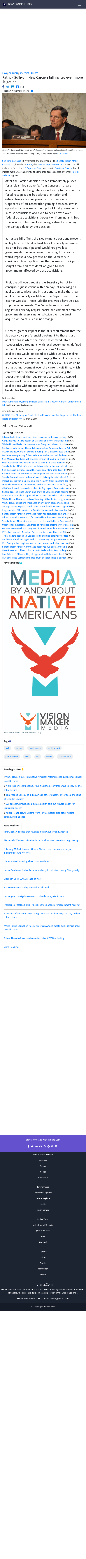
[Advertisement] (28, 42)
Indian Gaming (43, 1210)
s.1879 (27, 756)
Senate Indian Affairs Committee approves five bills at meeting (34, 547)
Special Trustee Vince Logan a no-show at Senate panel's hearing (35, 492)
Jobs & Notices (43, 1231)
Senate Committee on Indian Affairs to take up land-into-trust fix (36, 477)
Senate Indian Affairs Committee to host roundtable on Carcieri (35, 521)
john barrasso (35, 748)
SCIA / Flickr (62, 153)
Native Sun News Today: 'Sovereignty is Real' (26, 888)
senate (49, 756)
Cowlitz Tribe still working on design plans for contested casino (35, 474)
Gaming (20, 4)
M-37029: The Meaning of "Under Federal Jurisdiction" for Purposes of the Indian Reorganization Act (42, 417)
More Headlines (11, 947)
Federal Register (43, 1198)
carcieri (19, 748)
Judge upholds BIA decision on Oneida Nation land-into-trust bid (34, 510)
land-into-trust (54, 748)
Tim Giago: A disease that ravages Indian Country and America (36, 832)
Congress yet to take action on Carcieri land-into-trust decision (35, 441)
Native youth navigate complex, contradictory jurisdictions (34, 896)
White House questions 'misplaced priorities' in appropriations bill (36, 503)
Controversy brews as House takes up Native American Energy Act (36, 448)
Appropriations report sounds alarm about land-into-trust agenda (36, 507)
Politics (43, 1257)
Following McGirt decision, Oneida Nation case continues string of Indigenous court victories (38, 851)
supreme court (65, 756)
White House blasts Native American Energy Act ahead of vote (34, 444)
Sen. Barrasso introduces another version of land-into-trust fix (34, 470)
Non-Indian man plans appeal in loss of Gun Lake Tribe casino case (36, 496)
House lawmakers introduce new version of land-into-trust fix (34, 485)
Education (43, 1178)
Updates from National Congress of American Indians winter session (37, 525)
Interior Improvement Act (50, 165)
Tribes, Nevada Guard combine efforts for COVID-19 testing (34, 938)
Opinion (43, 1251)
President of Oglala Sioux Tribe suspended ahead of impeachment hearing (42, 905)
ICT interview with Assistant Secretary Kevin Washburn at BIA (34, 532)
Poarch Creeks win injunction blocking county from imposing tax (35, 481)
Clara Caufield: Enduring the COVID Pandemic (26, 862)
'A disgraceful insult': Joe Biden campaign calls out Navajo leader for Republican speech (39, 806)
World (43, 1274)
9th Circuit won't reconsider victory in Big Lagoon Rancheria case (35, 488)
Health (43, 1204)
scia (37, 756)
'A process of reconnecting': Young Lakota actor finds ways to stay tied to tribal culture (43, 788)
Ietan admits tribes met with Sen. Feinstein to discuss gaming (34, 437)
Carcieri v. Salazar (64, 168)
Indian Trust (43, 1219)
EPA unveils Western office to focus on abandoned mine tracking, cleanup (41, 840)
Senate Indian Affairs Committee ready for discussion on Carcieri (35, 514)
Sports (43, 1263)
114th (7, 748)
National (43, 1242)
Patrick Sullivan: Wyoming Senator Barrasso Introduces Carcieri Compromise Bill (41, 404)
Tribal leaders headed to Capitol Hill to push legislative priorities (35, 536)
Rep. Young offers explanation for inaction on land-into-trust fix (35, 543)
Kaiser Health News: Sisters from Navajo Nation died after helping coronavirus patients (39, 815)
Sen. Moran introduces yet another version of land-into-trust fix (35, 459)
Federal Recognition (43, 1193)
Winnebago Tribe (69, 1293)
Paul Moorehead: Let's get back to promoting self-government (34, 539)
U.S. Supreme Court (33, 168)
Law (43, 1236)
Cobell (43, 1172)
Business (43, 1160)
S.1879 (29, 165)
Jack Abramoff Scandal (43, 1225)
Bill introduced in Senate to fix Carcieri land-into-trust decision (34, 518)
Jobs (29, 4)
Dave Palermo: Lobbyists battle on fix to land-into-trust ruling (34, 550)
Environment (43, 1187)
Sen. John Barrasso (11, 161)
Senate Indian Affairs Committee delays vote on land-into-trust (35, 466)
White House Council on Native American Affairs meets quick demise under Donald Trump (43, 779)
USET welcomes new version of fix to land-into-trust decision (33, 463)
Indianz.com (49, 1307)
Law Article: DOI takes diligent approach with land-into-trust (33, 554)
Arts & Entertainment (43, 1155)
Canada (43, 1166)
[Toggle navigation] (79, 4)
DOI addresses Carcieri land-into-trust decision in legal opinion (34, 558)
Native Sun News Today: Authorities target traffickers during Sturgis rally (41, 870)
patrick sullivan (11, 756)
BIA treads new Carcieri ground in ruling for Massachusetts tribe (35, 452)
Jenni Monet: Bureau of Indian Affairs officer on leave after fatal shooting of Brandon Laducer (42, 797)
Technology (43, 1269)
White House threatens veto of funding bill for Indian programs (35, 499)
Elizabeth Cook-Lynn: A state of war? (22, 879)
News (11, 4)
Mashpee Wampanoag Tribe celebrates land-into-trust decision (34, 455)
